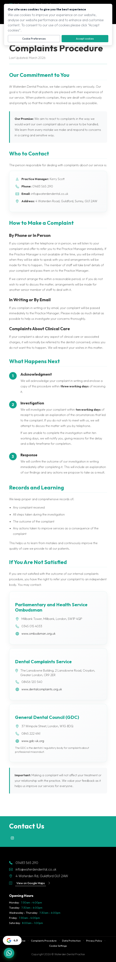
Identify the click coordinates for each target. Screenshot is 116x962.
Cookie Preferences (34, 38)
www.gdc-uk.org (32, 741)
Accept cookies (85, 38)
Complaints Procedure (44, 940)
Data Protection (71, 940)
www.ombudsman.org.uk (38, 633)
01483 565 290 (23, 862)
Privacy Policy (94, 940)
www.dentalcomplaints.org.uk (41, 689)
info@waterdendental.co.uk (32, 869)
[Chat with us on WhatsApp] (9, 953)
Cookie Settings (58, 945)
